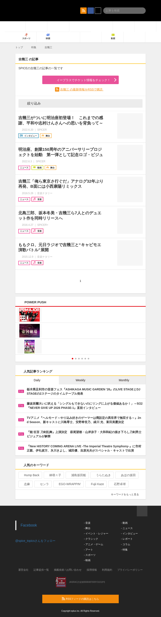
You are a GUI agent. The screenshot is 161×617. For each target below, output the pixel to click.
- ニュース (127, 528)
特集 (33, 47)
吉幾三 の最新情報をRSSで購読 (82, 89)
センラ (42, 484)
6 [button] (88, 358)
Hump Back (29, 475)
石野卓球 (118, 484)
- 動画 (124, 522)
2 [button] (75, 358)
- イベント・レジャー (96, 533)
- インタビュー (129, 533)
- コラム (125, 544)
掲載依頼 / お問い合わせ (68, 569)
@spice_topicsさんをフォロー (35, 540)
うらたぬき (101, 475)
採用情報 (92, 569)
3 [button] (79, 358)
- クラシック (91, 538)
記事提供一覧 (41, 569)
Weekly (80, 380)
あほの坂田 (126, 475)
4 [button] (82, 358)
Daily (37, 380)
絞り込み (31, 103)
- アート (88, 549)
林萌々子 (53, 475)
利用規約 (107, 569)
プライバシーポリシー (130, 569)
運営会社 (23, 569)
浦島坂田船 (77, 475)
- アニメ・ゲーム (93, 544)
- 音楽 (87, 522)
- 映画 (87, 560)
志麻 (25, 484)
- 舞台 (87, 528)
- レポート (127, 538)
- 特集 (124, 549)
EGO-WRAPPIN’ (68, 484)
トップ (19, 47)
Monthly (124, 380)
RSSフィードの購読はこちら (88, 598)
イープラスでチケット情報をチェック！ (78, 80)
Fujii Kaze (95, 484)
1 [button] (72, 358)
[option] (80, 331)
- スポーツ (90, 554)
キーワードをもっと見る (127, 494)
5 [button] (85, 358)
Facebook (29, 525)
